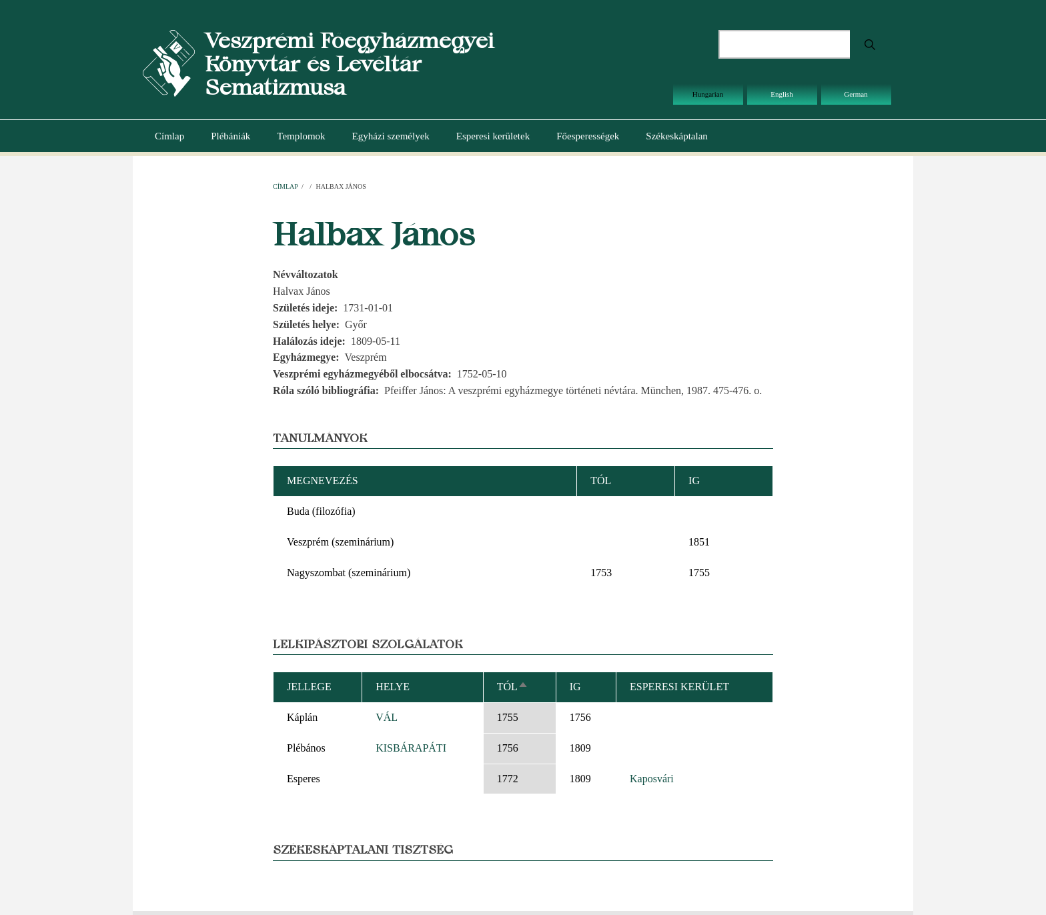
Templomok (301, 136)
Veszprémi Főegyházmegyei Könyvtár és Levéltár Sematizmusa (349, 63)
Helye (393, 686)
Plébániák (230, 136)
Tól (512, 686)
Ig (575, 686)
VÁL (387, 717)
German (855, 94)
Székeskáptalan (676, 136)
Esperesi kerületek (493, 136)
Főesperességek (587, 136)
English (781, 94)
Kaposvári (652, 778)
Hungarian (707, 94)
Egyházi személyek (391, 136)
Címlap (169, 136)
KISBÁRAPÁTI (411, 748)
